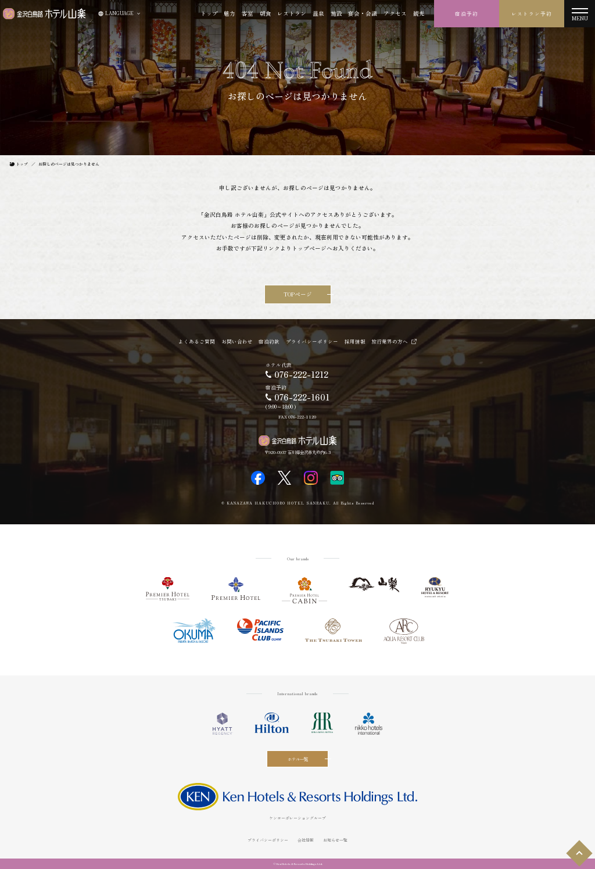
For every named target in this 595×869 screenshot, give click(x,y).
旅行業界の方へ (389, 341)
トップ (209, 13)
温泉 (318, 13)
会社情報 (306, 840)
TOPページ (298, 294)
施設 (336, 13)
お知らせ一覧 (335, 840)
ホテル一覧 (298, 759)
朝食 (265, 13)
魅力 (229, 13)
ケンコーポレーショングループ (297, 818)
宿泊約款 (269, 341)
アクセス (395, 13)
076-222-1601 (301, 397)
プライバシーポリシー (312, 341)
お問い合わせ (237, 341)
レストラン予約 (531, 13)
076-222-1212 (301, 374)
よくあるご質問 (196, 341)
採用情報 (355, 341)
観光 (419, 13)
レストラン (291, 13)
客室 (247, 13)
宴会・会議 (362, 13)
